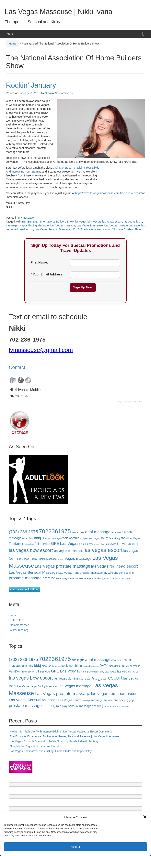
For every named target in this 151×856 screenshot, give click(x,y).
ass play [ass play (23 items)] (27, 538)
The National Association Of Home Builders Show (111, 229)
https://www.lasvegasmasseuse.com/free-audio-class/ (108, 193)
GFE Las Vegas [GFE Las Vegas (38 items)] (64, 543)
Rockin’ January (31, 85)
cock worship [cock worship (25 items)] (70, 538)
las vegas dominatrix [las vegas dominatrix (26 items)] (68, 550)
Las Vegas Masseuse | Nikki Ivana (58, 12)
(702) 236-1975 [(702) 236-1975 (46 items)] (23, 531)
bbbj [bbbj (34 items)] (37, 538)
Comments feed (19, 625)
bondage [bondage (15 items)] (56, 538)
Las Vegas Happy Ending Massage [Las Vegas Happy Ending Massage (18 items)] (37, 558)
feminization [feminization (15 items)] (28, 544)
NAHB (75, 229)
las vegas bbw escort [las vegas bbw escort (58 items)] (31, 550)
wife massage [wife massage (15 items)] (123, 578)
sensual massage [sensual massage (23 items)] (79, 578)
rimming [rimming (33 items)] (48, 578)
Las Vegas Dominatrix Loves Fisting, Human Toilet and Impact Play (51, 751)
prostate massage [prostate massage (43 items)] (25, 578)
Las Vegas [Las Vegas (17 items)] (110, 544)
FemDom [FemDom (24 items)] (15, 543)
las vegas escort (112, 221)
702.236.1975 (18, 396)
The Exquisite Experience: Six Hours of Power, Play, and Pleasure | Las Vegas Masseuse (64, 736)
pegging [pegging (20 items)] (129, 572)
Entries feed (17, 620)
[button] (145, 817)
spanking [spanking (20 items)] (97, 578)
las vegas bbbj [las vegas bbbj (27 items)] (127, 544)
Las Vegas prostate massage (122, 225)
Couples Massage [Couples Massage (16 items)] (89, 538)
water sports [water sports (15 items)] (110, 578)
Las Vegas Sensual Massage (52, 229)
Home (12, 43)
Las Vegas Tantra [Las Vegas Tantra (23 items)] (69, 572)
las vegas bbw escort (88, 221)
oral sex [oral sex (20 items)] (118, 572)
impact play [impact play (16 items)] (98, 544)
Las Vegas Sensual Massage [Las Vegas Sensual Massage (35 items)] (33, 572)
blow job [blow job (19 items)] (46, 538)
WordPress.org (19, 630)
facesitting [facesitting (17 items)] (114, 538)
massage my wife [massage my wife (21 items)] (102, 572)
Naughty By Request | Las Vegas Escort (34, 746)
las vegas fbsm (133, 221)
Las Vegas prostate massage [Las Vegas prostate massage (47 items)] (62, 566)
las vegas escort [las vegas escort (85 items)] (102, 550)
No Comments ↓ (65, 93)
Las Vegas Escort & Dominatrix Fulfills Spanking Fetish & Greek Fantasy (54, 741)
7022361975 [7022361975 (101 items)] (55, 531)
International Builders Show (57, 221)
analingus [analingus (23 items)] (78, 532)
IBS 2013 (33, 221)
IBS (23, 221)
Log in (13, 615)
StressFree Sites (136, 402)
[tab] (13, 380)
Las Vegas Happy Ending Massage (27, 225)
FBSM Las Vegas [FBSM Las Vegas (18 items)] (130, 538)
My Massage (26, 217)
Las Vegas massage (62, 225)
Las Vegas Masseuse (90, 225)
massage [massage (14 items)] (86, 573)
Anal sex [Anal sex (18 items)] (116, 532)
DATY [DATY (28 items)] (103, 538)
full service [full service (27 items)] (42, 544)
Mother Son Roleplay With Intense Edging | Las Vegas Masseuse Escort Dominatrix (61, 731)
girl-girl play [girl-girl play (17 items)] (85, 544)
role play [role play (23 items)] (61, 578)
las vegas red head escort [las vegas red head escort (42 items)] (114, 566)
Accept (75, 846)
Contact (17, 367)
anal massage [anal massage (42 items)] (97, 532)
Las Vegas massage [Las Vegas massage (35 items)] (74, 558)
